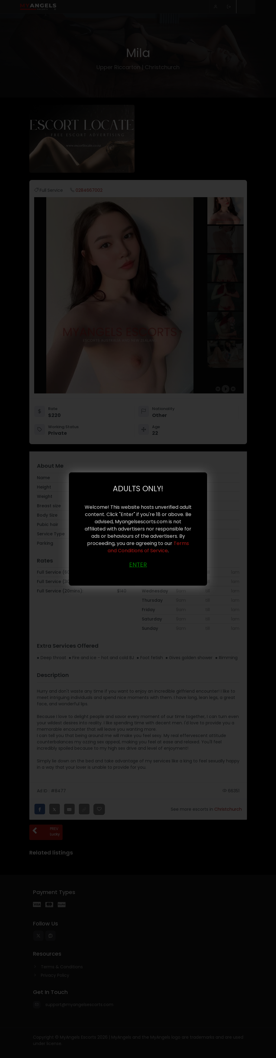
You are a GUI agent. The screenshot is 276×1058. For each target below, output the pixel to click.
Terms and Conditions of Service (148, 547)
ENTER (138, 564)
